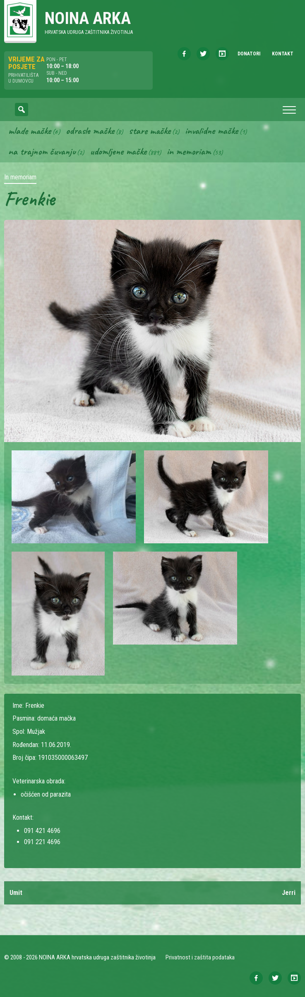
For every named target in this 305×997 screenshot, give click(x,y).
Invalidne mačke (211, 130)
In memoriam (189, 151)
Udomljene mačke (118, 151)
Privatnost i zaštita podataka (200, 957)
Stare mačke (150, 130)
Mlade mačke (29, 130)
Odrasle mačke (90, 130)
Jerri (288, 893)
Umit (16, 893)
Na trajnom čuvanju (41, 151)
